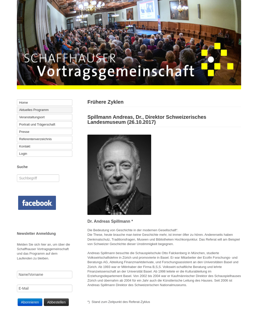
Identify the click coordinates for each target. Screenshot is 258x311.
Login (23, 154)
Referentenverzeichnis (35, 139)
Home (23, 102)
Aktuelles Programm (34, 110)
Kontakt (24, 146)
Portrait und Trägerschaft (37, 124)
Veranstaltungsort (32, 117)
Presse (24, 132)
